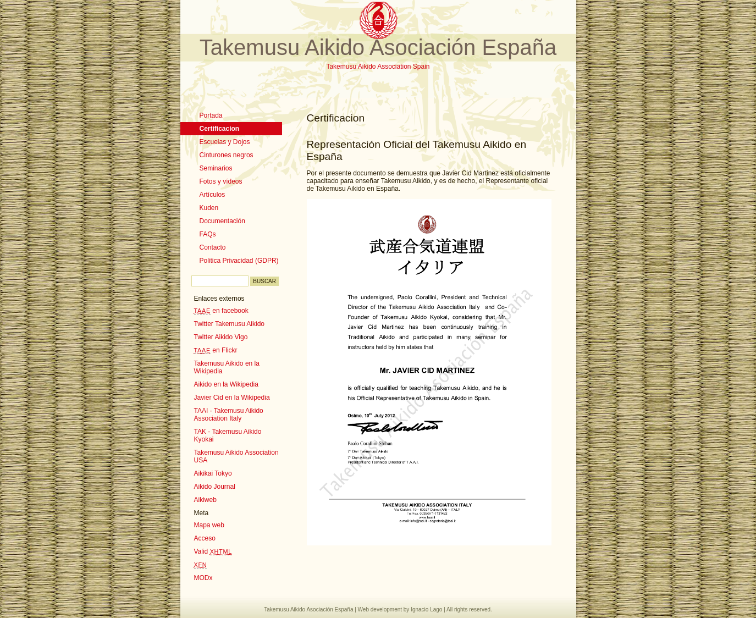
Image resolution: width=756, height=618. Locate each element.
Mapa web (209, 525)
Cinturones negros (226, 155)
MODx (203, 578)
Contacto (213, 247)
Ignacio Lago (426, 609)
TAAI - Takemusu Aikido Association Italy (228, 414)
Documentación (222, 221)
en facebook (221, 310)
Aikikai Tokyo (213, 473)
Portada (211, 115)
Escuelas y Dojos (225, 142)
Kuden (209, 208)
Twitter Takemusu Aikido (229, 324)
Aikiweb (205, 500)
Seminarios (216, 168)
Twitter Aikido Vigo (221, 337)
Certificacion (220, 129)
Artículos (212, 194)
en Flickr (216, 350)
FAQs (208, 234)
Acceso (205, 538)
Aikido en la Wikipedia (226, 384)
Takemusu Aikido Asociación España (378, 47)
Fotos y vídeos (221, 181)
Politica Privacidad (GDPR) (239, 260)
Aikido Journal (214, 486)
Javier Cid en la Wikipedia (232, 397)
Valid (213, 551)
